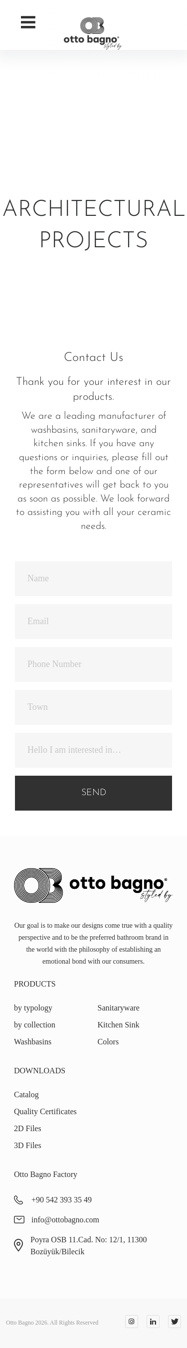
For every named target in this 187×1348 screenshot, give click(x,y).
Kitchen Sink (119, 1024)
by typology (33, 1008)
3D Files (27, 1145)
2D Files (27, 1128)
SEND (93, 793)
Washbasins (32, 1041)
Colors (108, 1041)
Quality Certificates (45, 1111)
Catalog (26, 1094)
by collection (34, 1024)
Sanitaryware (119, 1008)
